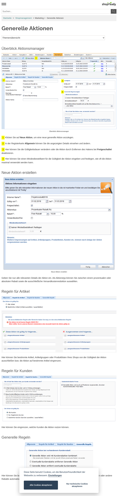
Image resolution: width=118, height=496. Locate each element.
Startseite (7, 18)
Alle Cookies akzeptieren (41, 485)
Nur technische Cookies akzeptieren (77, 485)
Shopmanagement (23, 18)
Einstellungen (55, 475)
